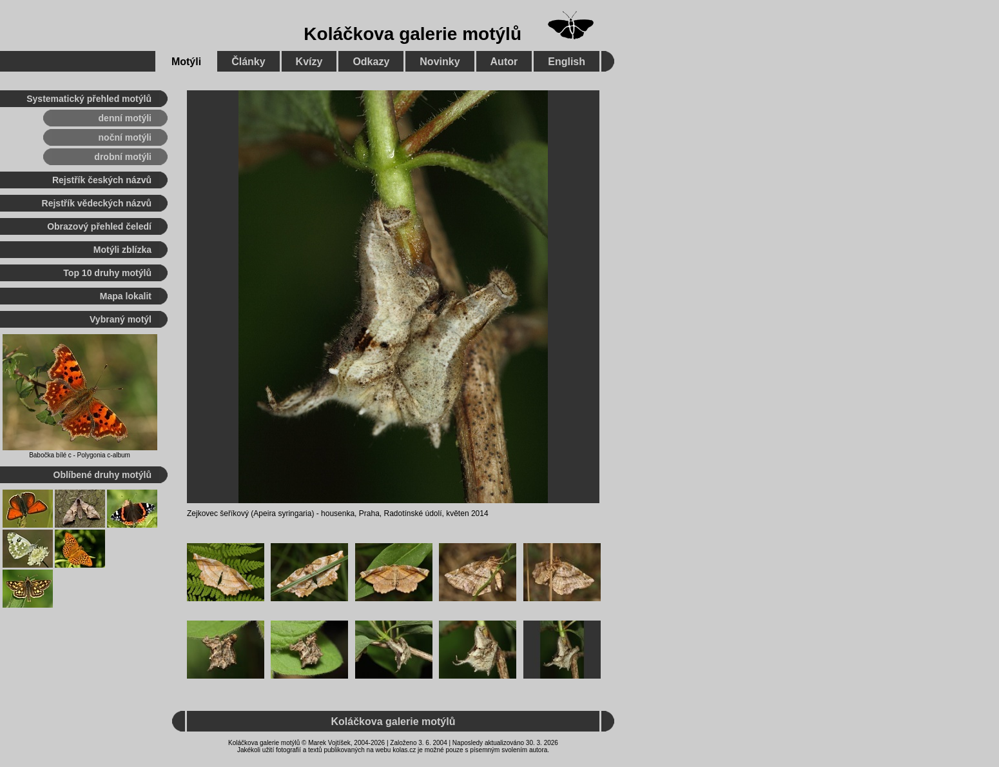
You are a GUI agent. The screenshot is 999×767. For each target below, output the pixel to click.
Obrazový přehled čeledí (99, 226)
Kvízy (309, 61)
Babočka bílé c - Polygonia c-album (79, 455)
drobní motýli (122, 157)
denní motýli (125, 118)
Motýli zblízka (122, 249)
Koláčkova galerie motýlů (412, 34)
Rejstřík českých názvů (101, 180)
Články (248, 61)
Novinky (440, 61)
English (566, 61)
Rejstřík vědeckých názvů (96, 203)
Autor (504, 61)
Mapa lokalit (125, 296)
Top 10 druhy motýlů (107, 273)
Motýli (186, 61)
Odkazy (371, 61)
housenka (337, 513)
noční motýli (125, 137)
